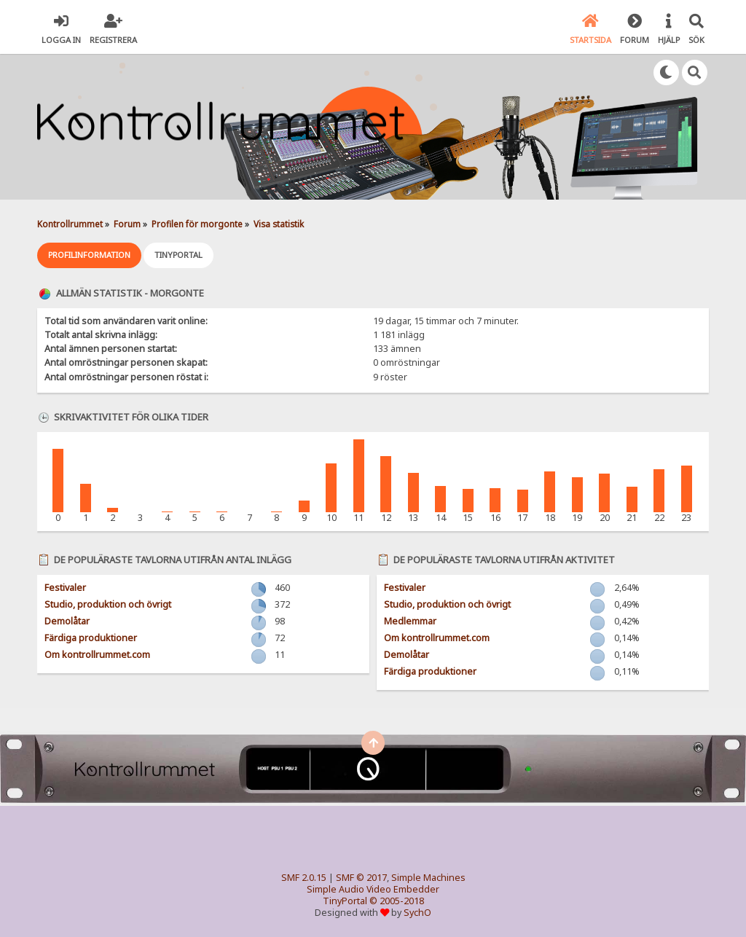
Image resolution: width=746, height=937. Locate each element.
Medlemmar (410, 621)
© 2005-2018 (396, 901)
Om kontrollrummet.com (97, 654)
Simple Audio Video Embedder (373, 889)
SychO (417, 912)
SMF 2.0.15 (303, 877)
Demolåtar (67, 621)
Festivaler (65, 587)
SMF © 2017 (361, 877)
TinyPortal (345, 901)
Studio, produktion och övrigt (107, 604)
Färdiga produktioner (90, 638)
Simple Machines (428, 877)
